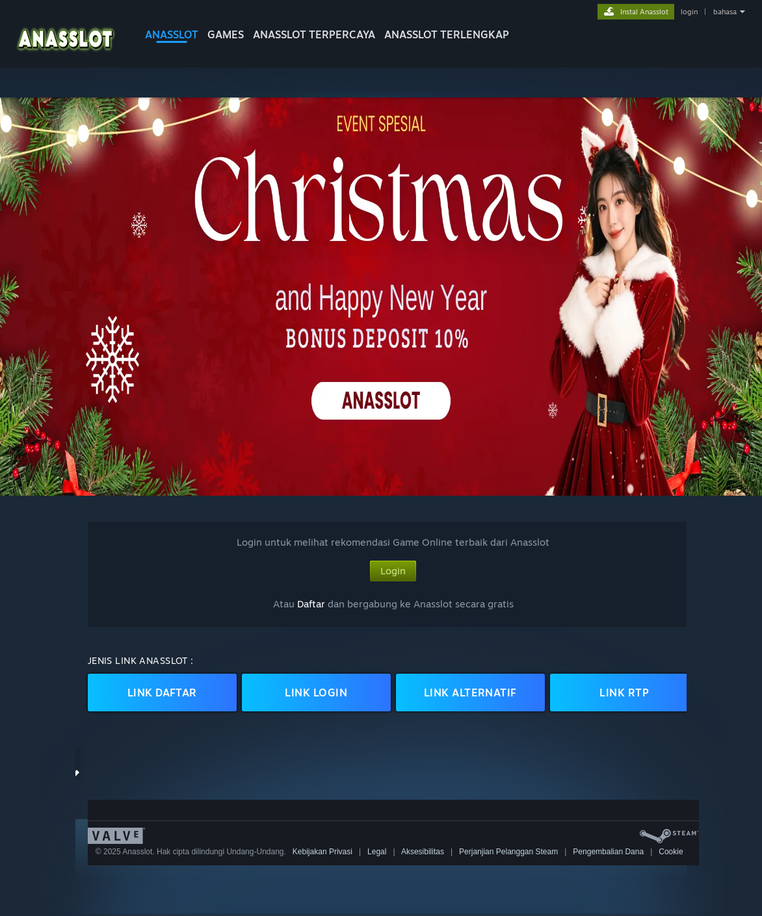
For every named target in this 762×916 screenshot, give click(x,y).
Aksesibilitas (422, 851)
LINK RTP (624, 692)
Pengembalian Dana (608, 851)
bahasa (725, 11)
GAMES (225, 34)
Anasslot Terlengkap (446, 34)
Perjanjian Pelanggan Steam (508, 851)
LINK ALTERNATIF (470, 692)
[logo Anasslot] (65, 54)
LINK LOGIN (316, 692)
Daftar (311, 604)
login (689, 11)
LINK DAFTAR (162, 692)
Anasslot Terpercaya (314, 34)
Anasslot (171, 34)
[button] (381, 296)
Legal (376, 851)
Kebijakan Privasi (322, 851)
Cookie (671, 851)
